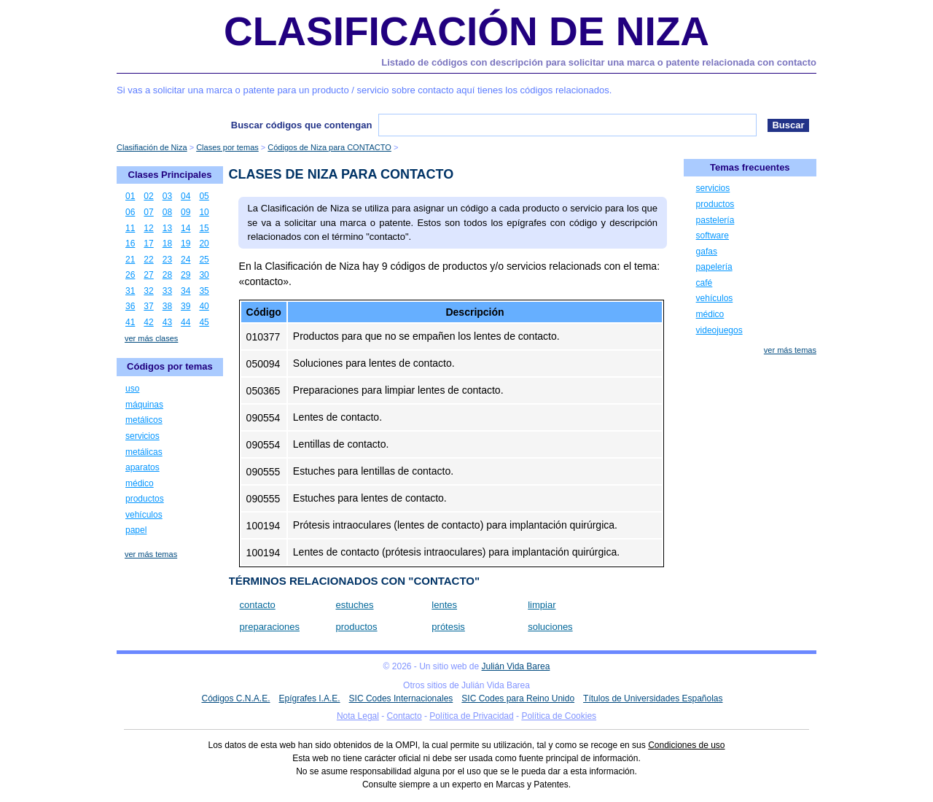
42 (148, 322)
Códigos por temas (170, 366)
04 (185, 196)
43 (167, 322)
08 (167, 212)
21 (130, 259)
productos (356, 626)
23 (167, 259)
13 (167, 228)
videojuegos (719, 330)
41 (130, 322)
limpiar (541, 604)
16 (130, 243)
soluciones (550, 626)
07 (148, 212)
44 (185, 322)
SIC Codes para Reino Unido (517, 698)
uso (132, 389)
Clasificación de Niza (466, 31)
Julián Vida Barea (516, 666)
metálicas (144, 452)
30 (203, 275)
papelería (714, 267)
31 (130, 291)
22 (148, 259)
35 (203, 291)
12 (148, 228)
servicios (142, 436)
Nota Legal (358, 716)
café (704, 283)
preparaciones (270, 626)
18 (167, 243)
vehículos (144, 515)
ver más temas (151, 554)
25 (203, 259)
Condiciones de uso (686, 745)
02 (148, 196)
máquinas (144, 405)
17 (148, 243)
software (712, 235)
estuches (354, 604)
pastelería (715, 220)
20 (203, 243)
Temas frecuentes (750, 167)
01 (130, 196)
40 (203, 306)
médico (139, 483)
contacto (258, 604)
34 (185, 291)
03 (167, 196)
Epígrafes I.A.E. (309, 698)
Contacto (404, 716)
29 (185, 275)
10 (203, 212)
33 (167, 291)
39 (185, 306)
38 (167, 306)
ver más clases (151, 338)
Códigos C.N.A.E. (235, 698)
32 (148, 291)
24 (185, 259)
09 (185, 212)
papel (136, 530)
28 (167, 275)
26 (130, 275)
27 (148, 275)
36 (130, 306)
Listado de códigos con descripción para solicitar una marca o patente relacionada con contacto (598, 62)
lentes (444, 604)
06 (130, 212)
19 (185, 243)
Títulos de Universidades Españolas (652, 698)
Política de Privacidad (471, 716)
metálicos (144, 420)
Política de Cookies (558, 716)
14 (185, 228)
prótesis (448, 626)
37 (148, 306)
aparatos (142, 467)
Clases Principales (170, 174)
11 (130, 228)
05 (203, 196)
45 (203, 322)
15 (203, 228)
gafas (706, 251)
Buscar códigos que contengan (301, 125)
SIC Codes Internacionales (401, 698)
